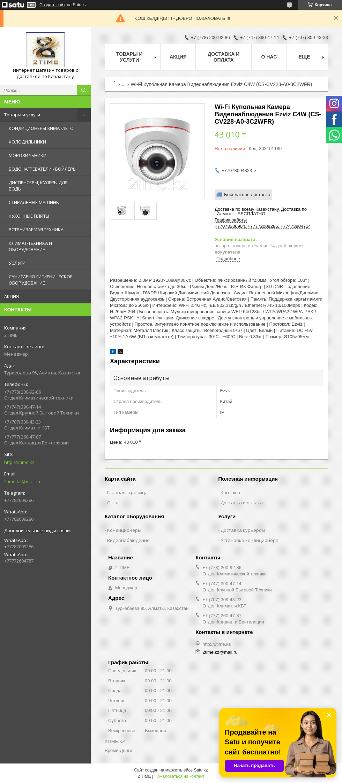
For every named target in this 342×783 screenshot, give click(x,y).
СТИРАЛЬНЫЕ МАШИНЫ (34, 202)
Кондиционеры (124, 530)
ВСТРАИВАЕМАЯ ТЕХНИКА (36, 229)
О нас (269, 57)
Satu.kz (201, 770)
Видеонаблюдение (128, 540)
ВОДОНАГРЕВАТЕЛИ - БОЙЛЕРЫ (42, 169)
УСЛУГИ (17, 263)
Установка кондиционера (249, 540)
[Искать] (84, 90)
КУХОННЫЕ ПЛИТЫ (29, 216)
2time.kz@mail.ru (22, 481)
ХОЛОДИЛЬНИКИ (27, 142)
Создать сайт (52, 4)
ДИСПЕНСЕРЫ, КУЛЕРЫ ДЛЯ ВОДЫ (38, 185)
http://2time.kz (19, 462)
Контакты (232, 492)
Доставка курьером (243, 530)
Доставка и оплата (223, 57)
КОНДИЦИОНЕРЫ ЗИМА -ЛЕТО (41, 128)
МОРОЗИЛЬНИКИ (27, 155)
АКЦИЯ (11, 296)
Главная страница (127, 492)
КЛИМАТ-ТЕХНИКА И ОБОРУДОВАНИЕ (30, 246)
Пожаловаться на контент (179, 776)
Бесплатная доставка (247, 194)
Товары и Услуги (129, 57)
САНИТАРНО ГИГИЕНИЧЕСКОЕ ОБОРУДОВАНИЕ (41, 279)
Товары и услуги (22, 114)
